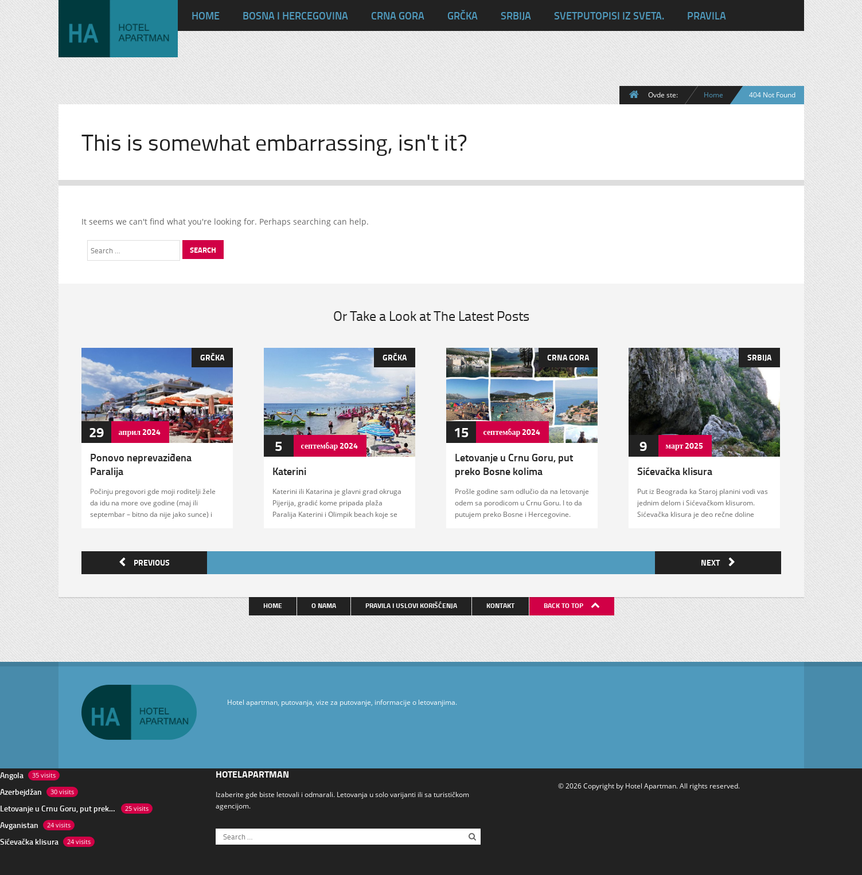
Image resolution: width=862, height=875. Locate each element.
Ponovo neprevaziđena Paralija (141, 464)
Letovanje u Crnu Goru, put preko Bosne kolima (514, 464)
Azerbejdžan (21, 789)
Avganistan (19, 822)
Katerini (289, 471)
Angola (12, 772)
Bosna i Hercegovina (295, 15)
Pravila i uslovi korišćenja (412, 603)
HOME (206, 15)
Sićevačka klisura (674, 471)
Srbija (516, 15)
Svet (609, 15)
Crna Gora (397, 15)
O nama (325, 603)
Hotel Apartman (650, 783)
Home (713, 94)
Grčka (462, 15)
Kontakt (501, 603)
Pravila (706, 15)
